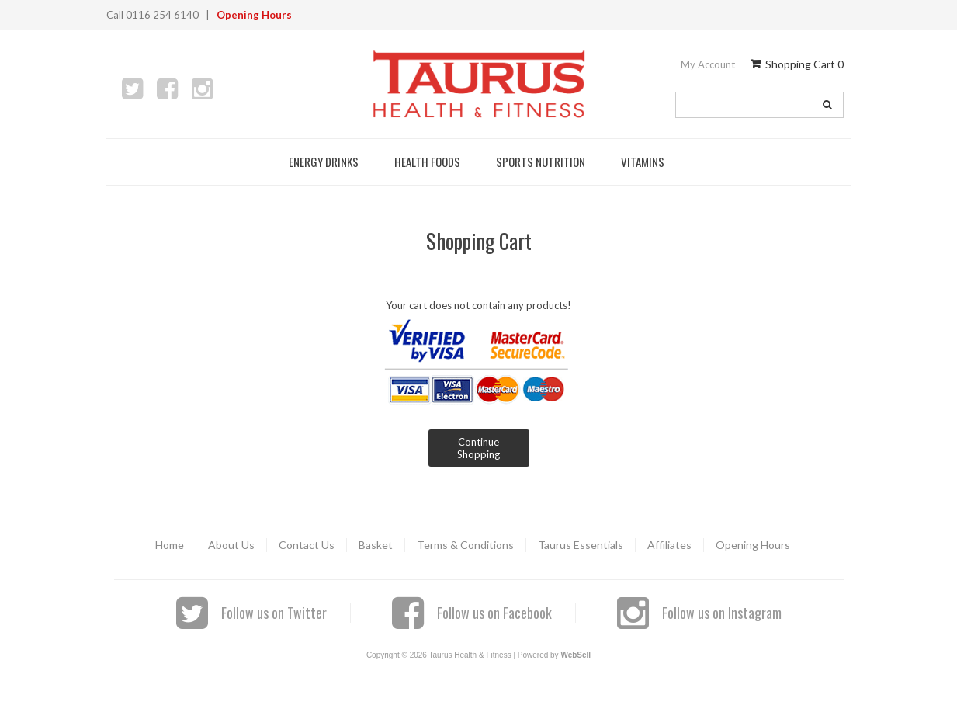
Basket (376, 544)
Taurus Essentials (580, 544)
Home (169, 544)
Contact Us (307, 544)
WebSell (575, 655)
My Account (708, 64)
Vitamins (645, 161)
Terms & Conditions (465, 544)
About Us (231, 544)
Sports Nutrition (543, 161)
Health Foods (429, 161)
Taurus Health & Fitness (478, 84)
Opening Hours (254, 15)
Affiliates (669, 544)
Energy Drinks (326, 161)
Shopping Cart (797, 64)
